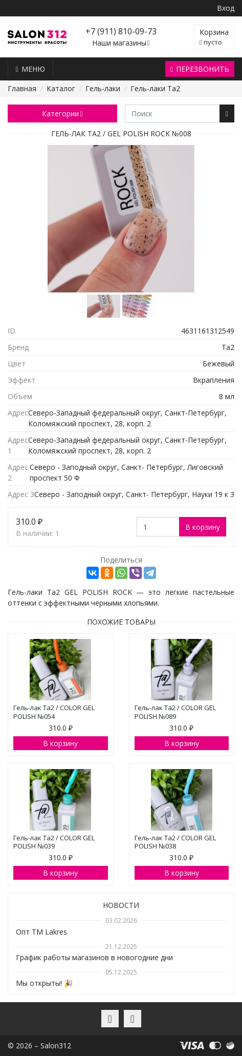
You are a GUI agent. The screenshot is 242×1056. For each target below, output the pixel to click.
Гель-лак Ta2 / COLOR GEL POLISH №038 (175, 842)
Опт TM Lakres (41, 932)
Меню (30, 69)
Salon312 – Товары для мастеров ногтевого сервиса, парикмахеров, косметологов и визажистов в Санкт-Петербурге (37, 37)
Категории (62, 113)
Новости (121, 905)
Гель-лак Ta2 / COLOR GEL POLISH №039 (54, 842)
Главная (22, 88)
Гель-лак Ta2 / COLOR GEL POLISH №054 (54, 712)
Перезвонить (199, 69)
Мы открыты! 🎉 (44, 983)
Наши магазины (121, 43)
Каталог (61, 88)
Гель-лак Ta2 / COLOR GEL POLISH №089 (175, 712)
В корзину (202, 527)
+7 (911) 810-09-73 (121, 31)
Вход (225, 8)
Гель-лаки (102, 88)
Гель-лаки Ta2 (155, 88)
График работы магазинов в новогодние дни (94, 957)
